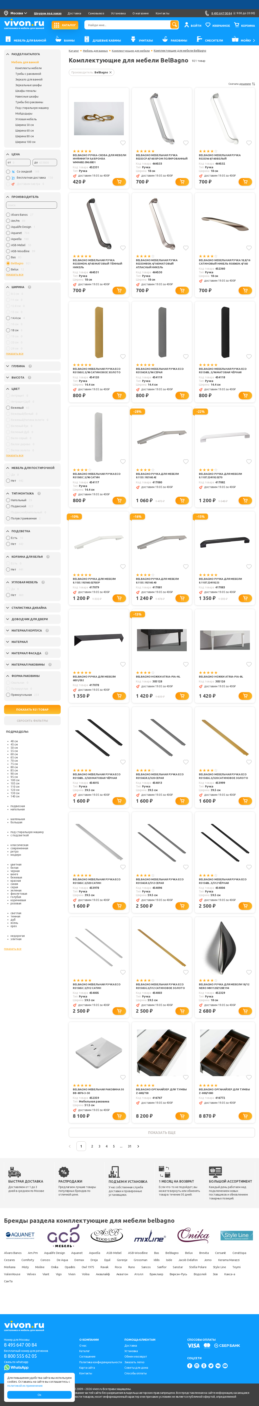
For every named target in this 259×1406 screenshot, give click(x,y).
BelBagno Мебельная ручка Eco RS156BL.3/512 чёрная (224, 890)
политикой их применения (24, 1385)
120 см (15, 789)
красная (16, 880)
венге (14, 874)
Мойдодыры (23, 113)
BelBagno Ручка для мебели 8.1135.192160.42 (158, 482)
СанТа (109, 1294)
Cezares (32, 1273)
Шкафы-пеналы (25, 90)
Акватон (215, 1287)
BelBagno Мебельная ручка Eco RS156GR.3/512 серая (161, 890)
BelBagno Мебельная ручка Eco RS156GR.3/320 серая (161, 785)
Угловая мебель (26, 119)
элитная (16, 939)
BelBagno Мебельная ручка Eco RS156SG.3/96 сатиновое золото (98, 376)
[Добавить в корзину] (120, 186)
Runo (194, 1280)
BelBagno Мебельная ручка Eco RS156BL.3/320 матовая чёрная (98, 785)
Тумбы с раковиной (28, 73)
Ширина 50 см (24, 125)
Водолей (58, 1294)
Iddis (195, 1273)
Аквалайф (194, 1287)
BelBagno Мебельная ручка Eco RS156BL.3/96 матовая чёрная (224, 376)
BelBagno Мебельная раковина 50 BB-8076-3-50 (98, 1102)
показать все (14, 274)
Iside (209, 1273)
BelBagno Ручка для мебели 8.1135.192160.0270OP (95, 588)
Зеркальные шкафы (28, 85)
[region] (31, 243)
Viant (130, 1287)
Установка (118, 13)
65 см (14, 757)
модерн (16, 854)
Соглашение (87, 1356)
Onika (107, 1280)
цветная (16, 864)
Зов (75, 1294)
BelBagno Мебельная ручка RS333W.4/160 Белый (221, 157)
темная (15, 916)
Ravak (164, 1280)
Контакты (163, 13)
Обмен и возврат (135, 1356)
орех (14, 926)
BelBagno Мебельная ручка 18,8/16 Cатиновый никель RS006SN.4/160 (221, 268)
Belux (206, 1266)
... (129, 1159)
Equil (139, 1273)
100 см (15, 780)
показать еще (162, 1145)
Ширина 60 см (24, 130)
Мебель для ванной (25, 62)
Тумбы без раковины (29, 102)
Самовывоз (96, 13)
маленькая (18, 819)
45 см (14, 744)
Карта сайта (87, 1367)
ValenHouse (93, 1287)
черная (15, 871)
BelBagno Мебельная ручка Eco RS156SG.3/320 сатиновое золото (225, 785)
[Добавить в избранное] (123, 142)
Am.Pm (36, 1266)
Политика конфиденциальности (100, 1362)
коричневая (18, 900)
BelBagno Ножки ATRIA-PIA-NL (159, 684)
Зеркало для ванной (28, 79)
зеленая (16, 890)
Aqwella (104, 1266)
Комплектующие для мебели (134, 50)
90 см (14, 773)
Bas (171, 1266)
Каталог (74, 50)
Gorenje (156, 1273)
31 (138, 1159)
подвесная (18, 806)
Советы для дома (136, 1367)
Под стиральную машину (32, 107)
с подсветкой (20, 835)
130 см (15, 793)
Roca (179, 1280)
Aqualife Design (59, 1266)
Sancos (210, 1280)
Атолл (234, 1287)
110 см (15, 786)
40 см (14, 741)
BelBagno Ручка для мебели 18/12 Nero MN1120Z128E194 (225, 996)
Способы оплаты (135, 1373)
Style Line (54, 1287)
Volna (175, 1287)
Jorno (8, 1280)
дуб (13, 919)
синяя (14, 884)
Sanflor (228, 1280)
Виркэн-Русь (35, 1294)
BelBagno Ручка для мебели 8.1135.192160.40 (158, 588)
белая (14, 867)
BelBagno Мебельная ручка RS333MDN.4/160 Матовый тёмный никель (99, 268)
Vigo (144, 1287)
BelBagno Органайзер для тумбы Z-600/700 (163, 1102)
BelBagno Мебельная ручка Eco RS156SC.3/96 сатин (98, 482)
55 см (14, 751)
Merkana (57, 1280)
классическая (19, 845)
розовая (16, 903)
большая (16, 822)
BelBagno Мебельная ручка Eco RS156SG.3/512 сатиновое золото (162, 996)
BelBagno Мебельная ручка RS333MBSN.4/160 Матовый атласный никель (158, 268)
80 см (14, 767)
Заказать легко (134, 1362)
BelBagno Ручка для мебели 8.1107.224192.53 (221, 588)
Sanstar (9, 1287)
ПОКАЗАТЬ (32, 709)
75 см (14, 764)
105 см (15, 783)
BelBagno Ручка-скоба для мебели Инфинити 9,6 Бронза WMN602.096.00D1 (96, 158)
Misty (75, 1280)
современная (19, 848)
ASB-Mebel (125, 1266)
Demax (109, 1273)
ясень (14, 922)
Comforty (52, 1273)
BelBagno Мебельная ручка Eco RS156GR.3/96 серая (161, 376)
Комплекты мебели (28, 68)
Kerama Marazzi (32, 1280)
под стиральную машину (27, 832)
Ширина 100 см (25, 142)
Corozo (71, 1273)
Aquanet (85, 1266)
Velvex (114, 1287)
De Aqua (90, 1273)
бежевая (16, 877)
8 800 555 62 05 (22, 1356)
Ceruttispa (11, 1273)
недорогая (18, 935)
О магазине (141, 13)
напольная (18, 809)
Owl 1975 (145, 1280)
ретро (15, 851)
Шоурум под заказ (48, 13)
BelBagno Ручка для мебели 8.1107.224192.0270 (221, 482)
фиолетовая (19, 893)
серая (14, 887)
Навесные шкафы (26, 96)
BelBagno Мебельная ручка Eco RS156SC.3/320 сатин (98, 890)
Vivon (159, 1287)
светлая (16, 913)
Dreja (125, 1273)
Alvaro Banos (14, 1266)
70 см (14, 760)
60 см (14, 754)
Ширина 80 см (24, 136)
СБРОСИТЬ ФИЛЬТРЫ (32, 720)
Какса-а (91, 1294)
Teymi (73, 1287)
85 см (14, 770)
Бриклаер (11, 1294)
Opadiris (125, 1280)
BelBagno (188, 1266)
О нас (83, 1345)
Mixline (91, 1280)
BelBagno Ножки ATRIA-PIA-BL (222, 684)
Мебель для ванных (97, 50)
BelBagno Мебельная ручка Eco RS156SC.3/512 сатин (98, 996)
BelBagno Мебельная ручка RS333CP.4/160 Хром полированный (158, 158)
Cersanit (241, 1266)
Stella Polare (31, 1287)
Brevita (223, 1266)
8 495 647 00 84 (22, 1345)
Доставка (74, 13)
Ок (39, 1394)
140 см (15, 796)
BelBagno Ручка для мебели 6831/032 (95, 686)
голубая (16, 897)
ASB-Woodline (150, 1266)
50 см (14, 747)
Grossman (176, 1273)
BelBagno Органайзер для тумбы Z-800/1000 (226, 1102)
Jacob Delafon (230, 1273)
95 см (14, 777)
